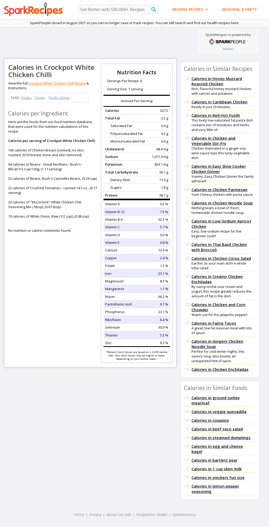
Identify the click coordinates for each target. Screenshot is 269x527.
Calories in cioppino (210, 420)
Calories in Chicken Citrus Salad (221, 258)
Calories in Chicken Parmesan (219, 189)
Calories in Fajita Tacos (214, 323)
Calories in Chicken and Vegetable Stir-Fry (213, 140)
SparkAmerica (184, 514)
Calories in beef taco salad (217, 428)
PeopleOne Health (151, 514)
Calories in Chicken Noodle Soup (222, 202)
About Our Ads (118, 514)
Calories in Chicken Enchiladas (220, 369)
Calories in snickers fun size (218, 477)
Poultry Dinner (59, 98)
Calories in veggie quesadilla (219, 411)
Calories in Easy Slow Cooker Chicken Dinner (219, 169)
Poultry (26, 98)
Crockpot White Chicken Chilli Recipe (57, 83)
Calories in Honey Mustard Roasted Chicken (217, 81)
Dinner (40, 98)
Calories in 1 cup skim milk (217, 468)
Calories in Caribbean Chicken (219, 101)
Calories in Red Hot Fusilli (216, 115)
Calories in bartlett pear (214, 460)
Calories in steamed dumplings (221, 437)
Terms (78, 514)
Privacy (95, 514)
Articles (228, 48)
